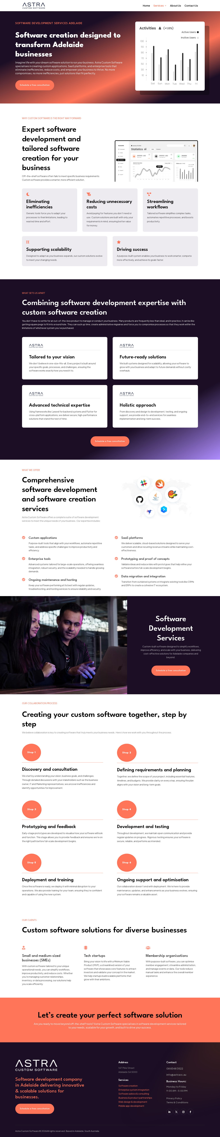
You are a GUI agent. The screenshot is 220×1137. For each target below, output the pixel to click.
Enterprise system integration (133, 1089)
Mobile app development (131, 1105)
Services (158, 6)
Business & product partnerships (135, 1097)
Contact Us (191, 6)
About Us (175, 6)
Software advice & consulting (133, 1093)
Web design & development (132, 1101)
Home (146, 6)
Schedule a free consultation (35, 85)
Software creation (128, 1085)
